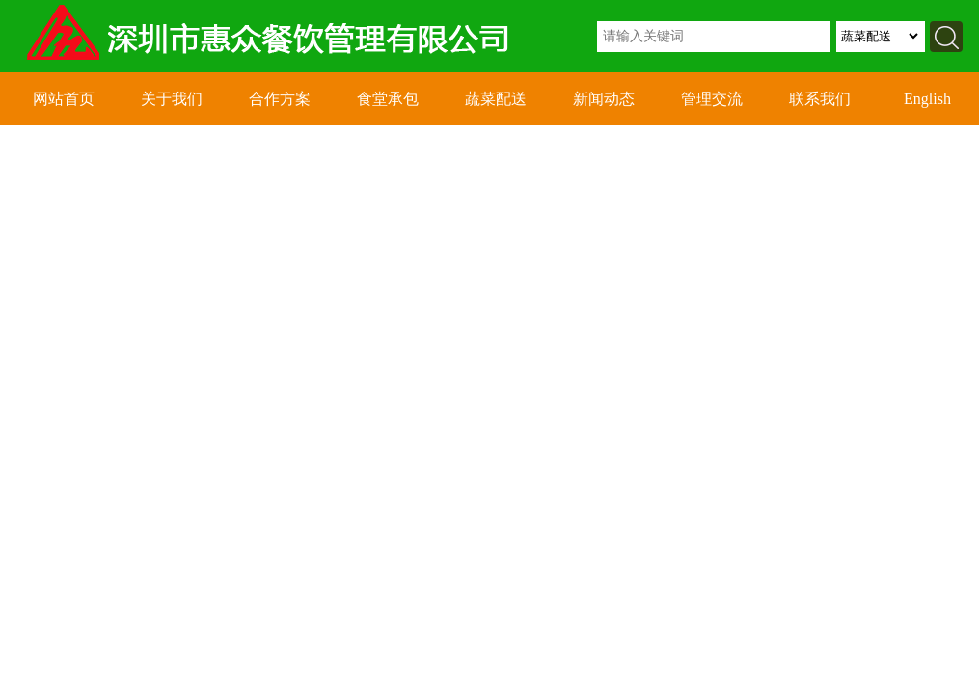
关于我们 (172, 99)
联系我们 (820, 99)
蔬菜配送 (496, 99)
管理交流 (712, 99)
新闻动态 (604, 99)
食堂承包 (388, 99)
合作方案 (280, 99)
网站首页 (64, 99)
